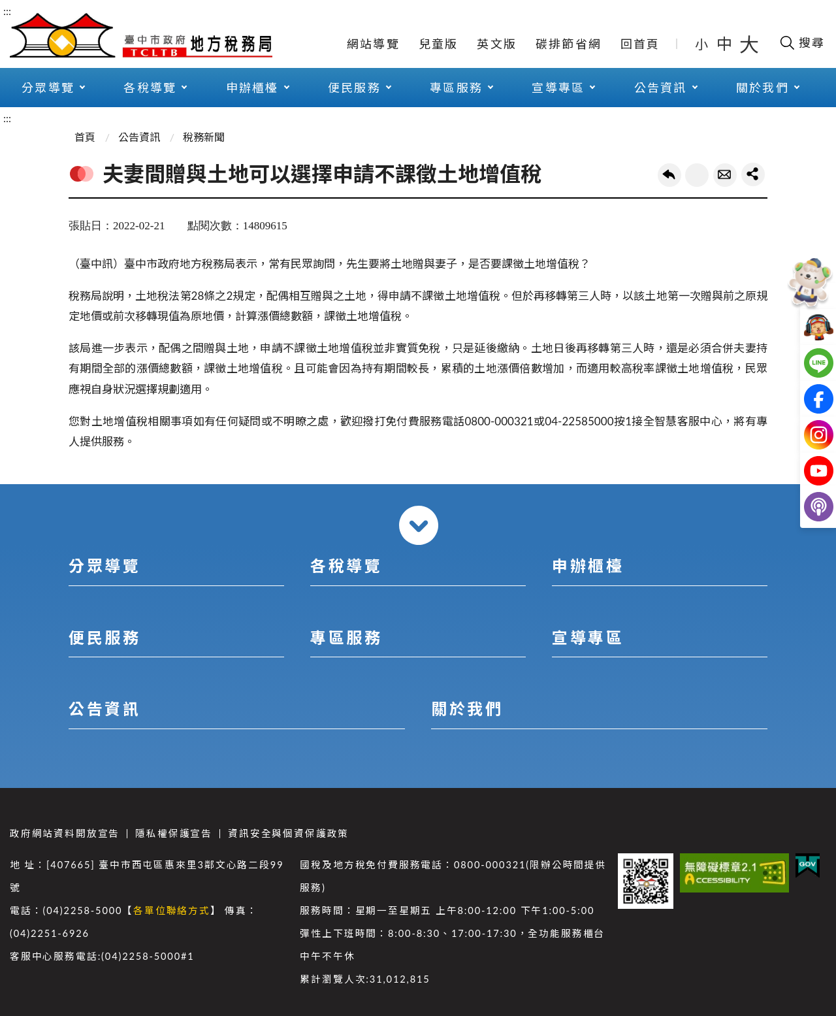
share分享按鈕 (753, 174)
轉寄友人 (725, 175)
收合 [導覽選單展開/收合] (418, 525)
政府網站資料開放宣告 (65, 833)
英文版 (497, 44)
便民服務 (354, 87)
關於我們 (762, 87)
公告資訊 (660, 87)
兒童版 (438, 44)
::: (7, 11)
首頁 (84, 137)
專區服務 (456, 87)
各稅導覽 (149, 87)
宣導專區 (558, 87)
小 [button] (702, 44)
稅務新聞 (204, 137)
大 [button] (749, 43)
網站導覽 (373, 44)
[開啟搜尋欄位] (802, 42)
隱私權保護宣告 (173, 833)
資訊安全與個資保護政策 (288, 833)
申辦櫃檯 (252, 87)
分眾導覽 (48, 87)
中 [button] (725, 43)
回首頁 (640, 44)
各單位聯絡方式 (171, 910)
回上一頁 (669, 175)
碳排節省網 (569, 44)
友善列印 (697, 175)
